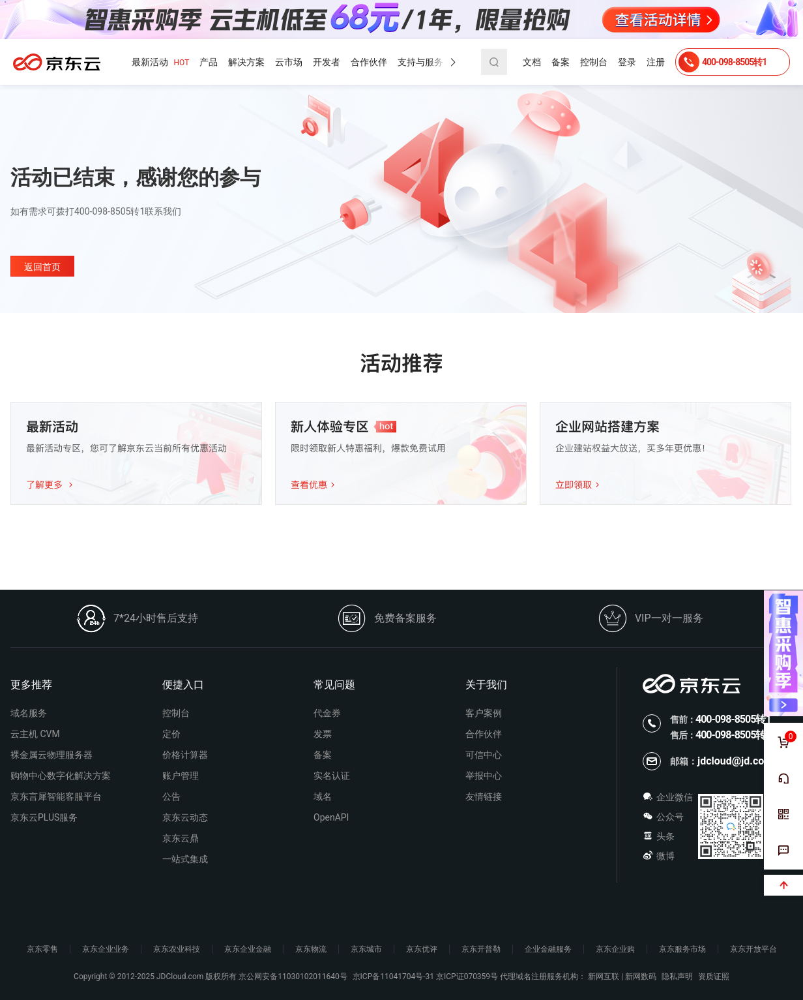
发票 (323, 734)
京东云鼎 (180, 838)
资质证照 (713, 976)
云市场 (288, 62)
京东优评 (421, 949)
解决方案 (246, 62)
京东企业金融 (247, 949)
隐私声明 (677, 976)
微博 (659, 856)
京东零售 (42, 949)
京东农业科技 (176, 949)
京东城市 (366, 949)
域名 (323, 796)
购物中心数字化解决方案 (60, 775)
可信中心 (483, 755)
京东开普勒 (481, 949)
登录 (627, 62)
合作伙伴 (369, 62)
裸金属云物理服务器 (51, 755)
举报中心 (483, 775)
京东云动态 (185, 817)
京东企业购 (615, 949)
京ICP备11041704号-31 (393, 976)
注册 (656, 62)
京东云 (56, 62)
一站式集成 (185, 859)
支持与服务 (420, 62)
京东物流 (311, 949)
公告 (171, 796)
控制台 (593, 62)
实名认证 (332, 775)
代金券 (327, 713)
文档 (532, 62)
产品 (208, 62)
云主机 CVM (35, 734)
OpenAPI (331, 817)
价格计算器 (185, 755)
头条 (659, 836)
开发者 (326, 62)
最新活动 (160, 62)
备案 (560, 62)
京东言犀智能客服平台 (56, 796)
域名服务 (28, 713)
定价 (171, 734)
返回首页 (42, 267)
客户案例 (483, 713)
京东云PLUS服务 (44, 817)
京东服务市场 (682, 949)
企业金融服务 (548, 949)
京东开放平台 (753, 949)
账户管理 (180, 775)
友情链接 (483, 796)
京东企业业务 (105, 949)
